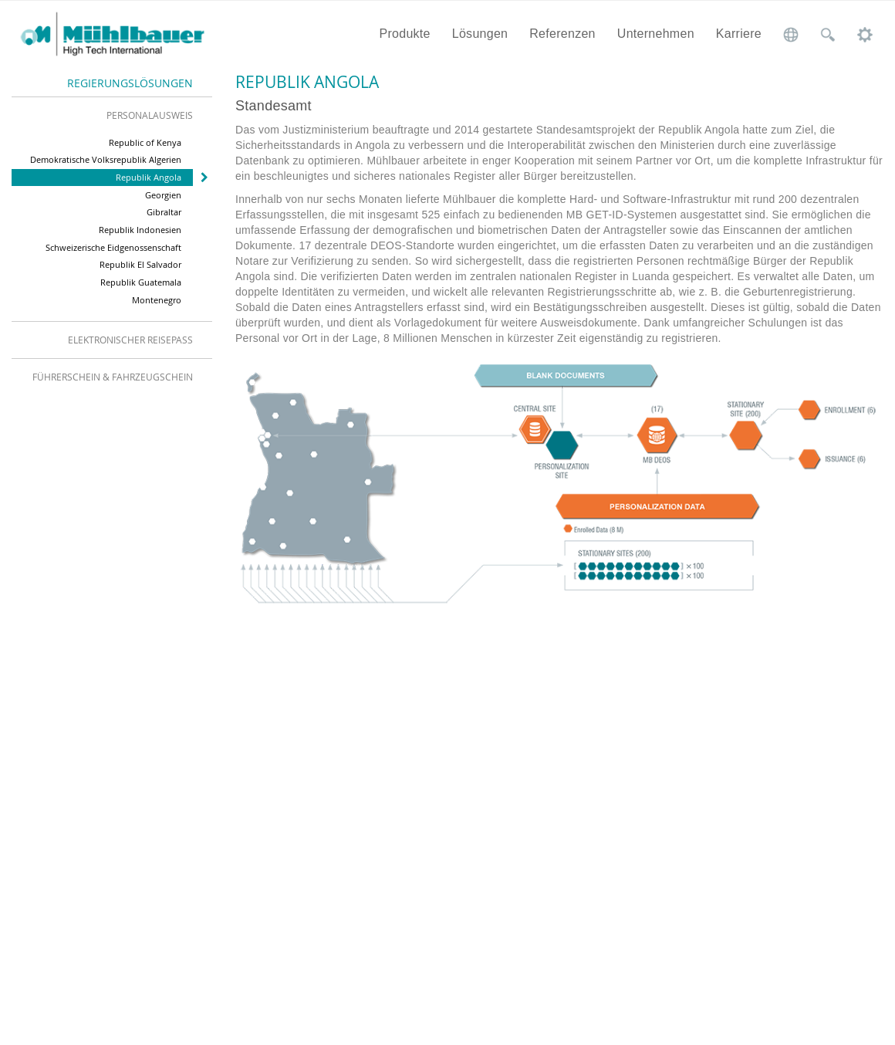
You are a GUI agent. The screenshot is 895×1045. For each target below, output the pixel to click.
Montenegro (156, 300)
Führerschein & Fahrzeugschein (112, 376)
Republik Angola (148, 177)
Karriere (739, 33)
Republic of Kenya (145, 142)
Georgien (163, 195)
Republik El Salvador (140, 264)
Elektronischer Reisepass (130, 339)
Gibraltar (164, 212)
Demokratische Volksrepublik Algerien (105, 159)
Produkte (404, 33)
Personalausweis (149, 115)
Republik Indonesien (140, 229)
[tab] (112, 115)
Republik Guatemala (140, 282)
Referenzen (562, 33)
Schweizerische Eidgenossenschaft (113, 247)
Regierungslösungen (130, 83)
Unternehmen (655, 33)
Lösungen (480, 33)
